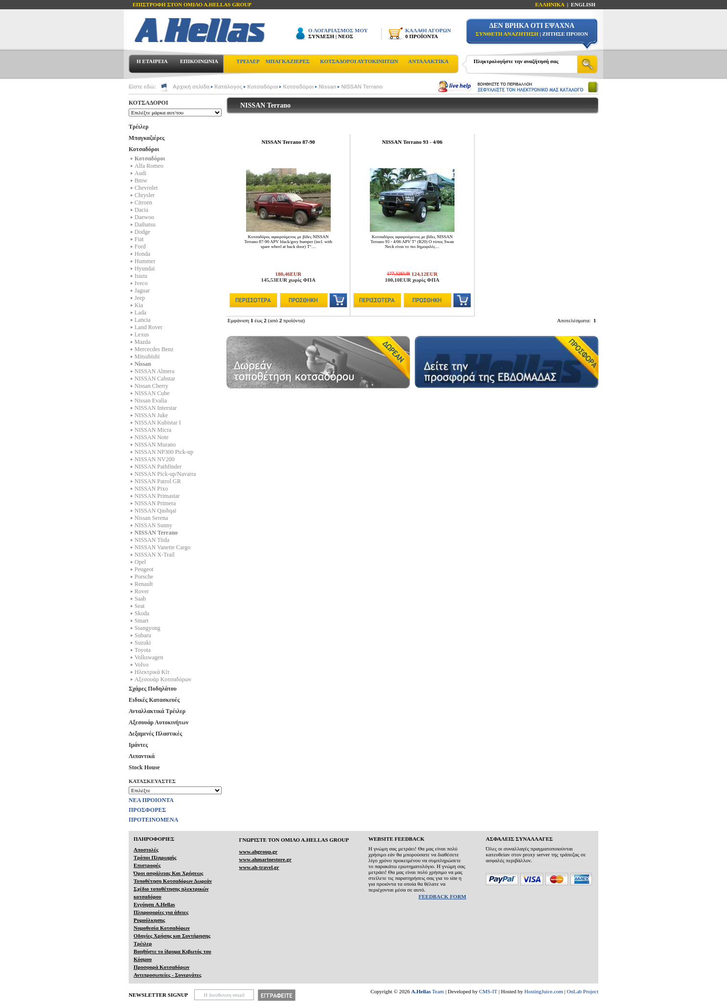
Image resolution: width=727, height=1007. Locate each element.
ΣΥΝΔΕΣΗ (321, 36)
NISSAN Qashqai (156, 510)
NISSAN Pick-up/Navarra (165, 473)
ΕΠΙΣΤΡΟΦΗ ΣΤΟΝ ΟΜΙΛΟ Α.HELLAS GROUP (192, 4)
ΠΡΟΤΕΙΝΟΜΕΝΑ (153, 819)
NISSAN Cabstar (155, 378)
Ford (140, 246)
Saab (140, 598)
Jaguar (142, 290)
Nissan (327, 87)
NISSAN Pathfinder (158, 466)
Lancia (143, 319)
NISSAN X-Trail (155, 554)
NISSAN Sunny (153, 525)
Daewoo (144, 217)
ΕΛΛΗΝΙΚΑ (550, 4)
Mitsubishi (147, 356)
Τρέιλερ (139, 126)
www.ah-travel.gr (259, 867)
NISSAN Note (152, 437)
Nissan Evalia (151, 400)
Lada (140, 312)
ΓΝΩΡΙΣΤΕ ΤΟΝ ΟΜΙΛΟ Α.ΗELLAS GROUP (294, 840)
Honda (142, 253)
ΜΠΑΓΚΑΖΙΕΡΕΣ (287, 61)
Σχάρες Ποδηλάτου (153, 688)
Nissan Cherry (151, 385)
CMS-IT (488, 991)
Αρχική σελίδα (191, 87)
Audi (140, 173)
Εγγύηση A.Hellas (154, 904)
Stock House (144, 767)
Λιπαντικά (142, 756)
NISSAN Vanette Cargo (162, 547)
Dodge (142, 231)
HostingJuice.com (543, 991)
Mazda (143, 341)
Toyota (143, 650)
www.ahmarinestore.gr (265, 859)
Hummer (145, 261)
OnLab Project (582, 991)
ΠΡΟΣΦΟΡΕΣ (147, 809)
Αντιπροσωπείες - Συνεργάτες (168, 975)
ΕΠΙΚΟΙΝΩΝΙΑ (199, 61)
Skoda (142, 613)
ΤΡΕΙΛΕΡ (248, 61)
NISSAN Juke (151, 415)
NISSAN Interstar (156, 407)
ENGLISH (583, 4)
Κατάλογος (228, 87)
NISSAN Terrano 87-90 (288, 142)
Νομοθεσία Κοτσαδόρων (162, 928)
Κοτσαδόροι (262, 87)
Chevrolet (146, 187)
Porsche (144, 576)
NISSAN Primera (155, 503)
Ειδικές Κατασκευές (154, 699)
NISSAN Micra (153, 429)
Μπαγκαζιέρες (146, 137)
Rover (142, 591)
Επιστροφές (147, 865)
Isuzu (141, 275)
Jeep (140, 297)
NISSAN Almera (155, 371)
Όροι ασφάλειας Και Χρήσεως (168, 873)
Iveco (141, 283)
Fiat (139, 239)
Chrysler (145, 195)
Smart (142, 620)
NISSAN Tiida (152, 540)
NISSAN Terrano (362, 87)
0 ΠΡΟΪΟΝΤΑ (421, 36)
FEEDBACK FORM (442, 896)
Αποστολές (146, 849)
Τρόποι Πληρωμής (155, 857)
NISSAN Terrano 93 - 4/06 (412, 142)
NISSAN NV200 (155, 459)
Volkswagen (149, 657)
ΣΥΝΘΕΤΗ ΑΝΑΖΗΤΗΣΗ (507, 34)
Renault (144, 584)
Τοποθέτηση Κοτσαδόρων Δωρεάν (173, 881)
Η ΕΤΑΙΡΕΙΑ (151, 61)
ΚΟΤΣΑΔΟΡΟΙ (148, 102)
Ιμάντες (138, 744)
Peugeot (144, 569)
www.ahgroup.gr (258, 851)
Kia (139, 305)
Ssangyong (147, 628)
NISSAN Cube (152, 393)
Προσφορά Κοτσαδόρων (161, 967)
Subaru (143, 635)
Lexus (142, 334)
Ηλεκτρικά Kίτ (152, 672)
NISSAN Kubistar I (158, 422)
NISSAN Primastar (157, 495)
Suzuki (143, 642)
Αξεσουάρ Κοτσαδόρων (163, 679)
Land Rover (148, 327)
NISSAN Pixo (151, 488)
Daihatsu (145, 224)
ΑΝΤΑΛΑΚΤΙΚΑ (428, 61)
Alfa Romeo (149, 165)
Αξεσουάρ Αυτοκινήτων (158, 722)
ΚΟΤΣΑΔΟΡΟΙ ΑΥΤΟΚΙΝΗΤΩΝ (359, 61)
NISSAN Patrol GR (158, 481)
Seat (140, 606)
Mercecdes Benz (154, 349)
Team (427, 991)
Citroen (143, 202)
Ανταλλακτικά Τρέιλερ (157, 711)
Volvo (141, 664)
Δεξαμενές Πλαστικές (155, 733)
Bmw (141, 180)
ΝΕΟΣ (345, 36)
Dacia (141, 209)
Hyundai (145, 268)
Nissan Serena (151, 518)
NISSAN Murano (155, 444)
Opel (140, 562)
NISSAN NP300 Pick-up (164, 451)
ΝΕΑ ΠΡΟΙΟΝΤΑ (151, 800)
